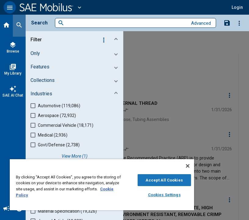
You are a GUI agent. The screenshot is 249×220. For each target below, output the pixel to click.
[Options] (239, 23)
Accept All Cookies (164, 180)
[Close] (187, 166)
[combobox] (126, 23)
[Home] (6, 26)
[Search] (19, 26)
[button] (10, 7)
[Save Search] (227, 22)
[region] (102, 184)
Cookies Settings (164, 195)
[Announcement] (6, 209)
